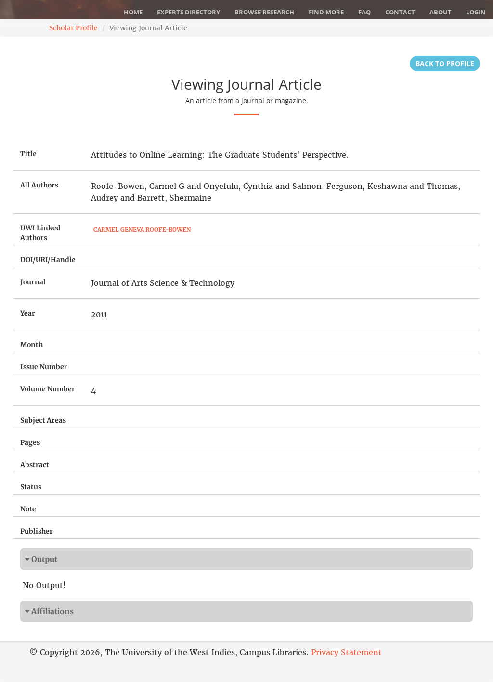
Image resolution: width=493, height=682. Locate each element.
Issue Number (43, 366)
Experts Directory (188, 12)
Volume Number (47, 389)
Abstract (34, 464)
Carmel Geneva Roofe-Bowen (142, 229)
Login (476, 12)
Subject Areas (43, 420)
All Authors (39, 185)
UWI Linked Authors (40, 233)
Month (31, 344)
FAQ (364, 12)
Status (30, 486)
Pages (30, 442)
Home (133, 12)
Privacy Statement (346, 652)
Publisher (36, 531)
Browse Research (264, 12)
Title (28, 153)
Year (27, 313)
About (440, 12)
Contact (400, 12)
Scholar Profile (73, 28)
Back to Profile (444, 63)
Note (28, 509)
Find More (326, 12)
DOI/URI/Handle (48, 259)
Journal (33, 282)
